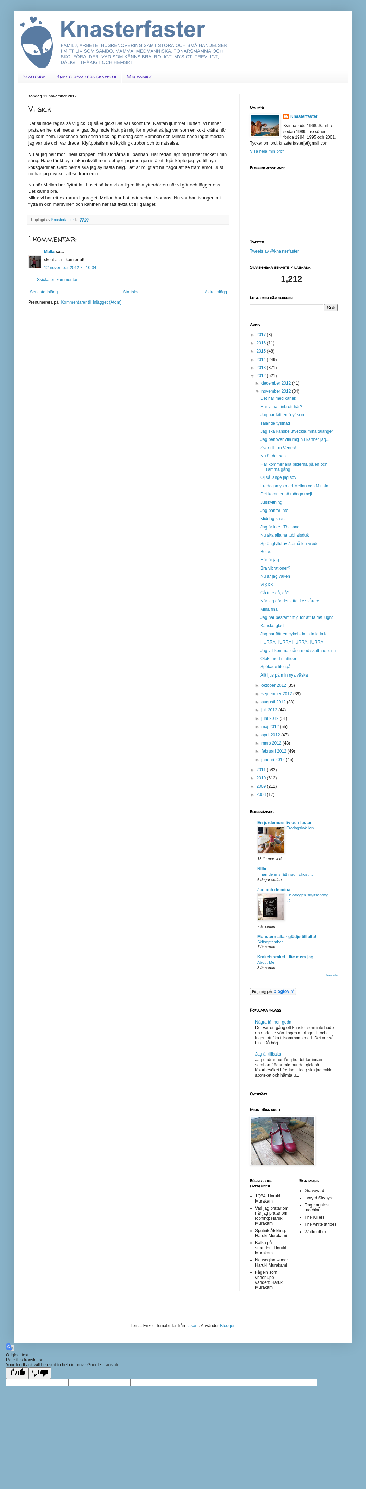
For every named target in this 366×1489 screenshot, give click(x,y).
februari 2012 (274, 751)
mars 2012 (272, 743)
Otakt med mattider (278, 658)
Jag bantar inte (274, 510)
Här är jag (269, 559)
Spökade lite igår (276, 666)
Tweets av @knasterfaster (274, 251)
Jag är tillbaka (268, 1054)
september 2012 (277, 693)
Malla (49, 251)
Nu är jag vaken (275, 576)
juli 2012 (269, 710)
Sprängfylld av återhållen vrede (289, 543)
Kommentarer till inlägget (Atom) (91, 302)
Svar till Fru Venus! (278, 447)
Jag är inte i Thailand (279, 527)
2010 (262, 777)
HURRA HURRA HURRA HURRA (291, 642)
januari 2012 (273, 759)
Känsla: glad (272, 625)
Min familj (139, 76)
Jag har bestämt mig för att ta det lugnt (296, 617)
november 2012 (276, 391)
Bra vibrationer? (275, 568)
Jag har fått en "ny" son (282, 414)
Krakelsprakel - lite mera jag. (286, 957)
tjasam (192, 1325)
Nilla (261, 869)
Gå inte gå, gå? (274, 592)
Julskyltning (271, 502)
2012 (262, 375)
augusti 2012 (274, 701)
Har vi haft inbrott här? (281, 406)
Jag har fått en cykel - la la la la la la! (294, 634)
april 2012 (271, 735)
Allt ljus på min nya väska (284, 675)
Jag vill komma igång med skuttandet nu (298, 650)
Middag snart (272, 518)
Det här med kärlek (278, 398)
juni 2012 (270, 718)
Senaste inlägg (44, 292)
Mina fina (269, 609)
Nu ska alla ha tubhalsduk (284, 535)
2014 (262, 359)
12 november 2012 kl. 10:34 (70, 267)
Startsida (34, 76)
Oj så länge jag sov (278, 477)
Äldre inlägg (216, 292)
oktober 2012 (274, 685)
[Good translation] (17, 1373)
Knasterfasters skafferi (86, 76)
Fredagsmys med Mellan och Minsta (294, 485)
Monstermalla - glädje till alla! (286, 936)
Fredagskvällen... (301, 828)
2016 (262, 343)
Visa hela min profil (267, 151)
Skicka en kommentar (57, 279)
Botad (265, 551)
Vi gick (266, 584)
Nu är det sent (273, 456)
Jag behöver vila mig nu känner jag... (294, 439)
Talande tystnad (275, 423)
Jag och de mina (273, 889)
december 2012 (276, 383)
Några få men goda (273, 1022)
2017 (262, 334)
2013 (262, 367)
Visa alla (332, 975)
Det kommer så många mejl (286, 494)
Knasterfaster (303, 116)
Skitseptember (270, 942)
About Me (265, 962)
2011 (262, 769)
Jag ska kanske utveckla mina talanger (296, 431)
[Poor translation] (40, 1373)
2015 (262, 351)
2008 (262, 794)
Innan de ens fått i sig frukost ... (285, 874)
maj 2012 (270, 726)
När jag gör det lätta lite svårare (289, 600)
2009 (262, 786)
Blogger (227, 1325)
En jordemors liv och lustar (284, 822)
